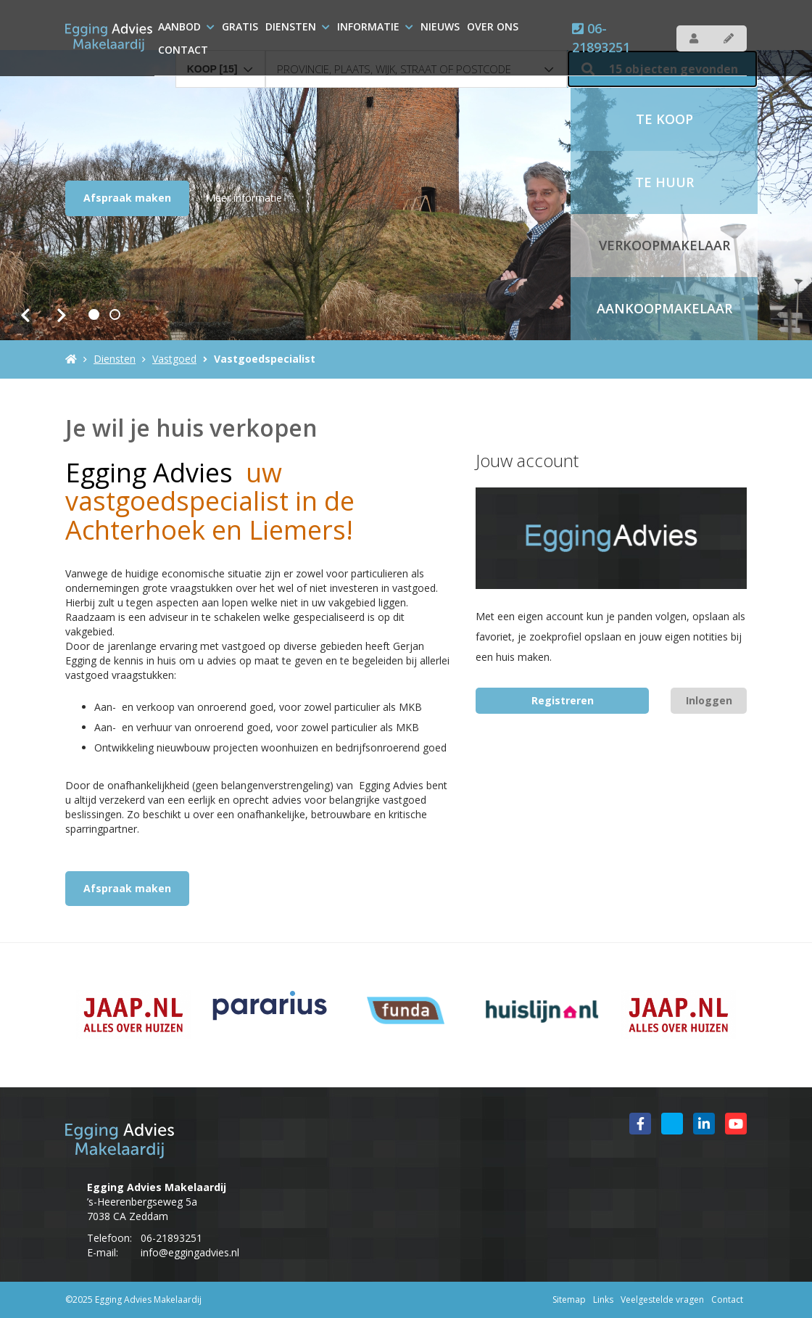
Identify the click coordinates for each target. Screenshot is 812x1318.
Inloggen (709, 700)
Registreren (562, 700)
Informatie (375, 26)
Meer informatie (244, 198)
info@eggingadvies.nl (190, 1252)
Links (603, 1299)
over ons (492, 26)
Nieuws (440, 26)
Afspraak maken (127, 198)
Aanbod (186, 26)
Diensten (297, 26)
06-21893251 (601, 38)
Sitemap (569, 1299)
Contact (183, 50)
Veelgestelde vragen (662, 1299)
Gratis (240, 26)
